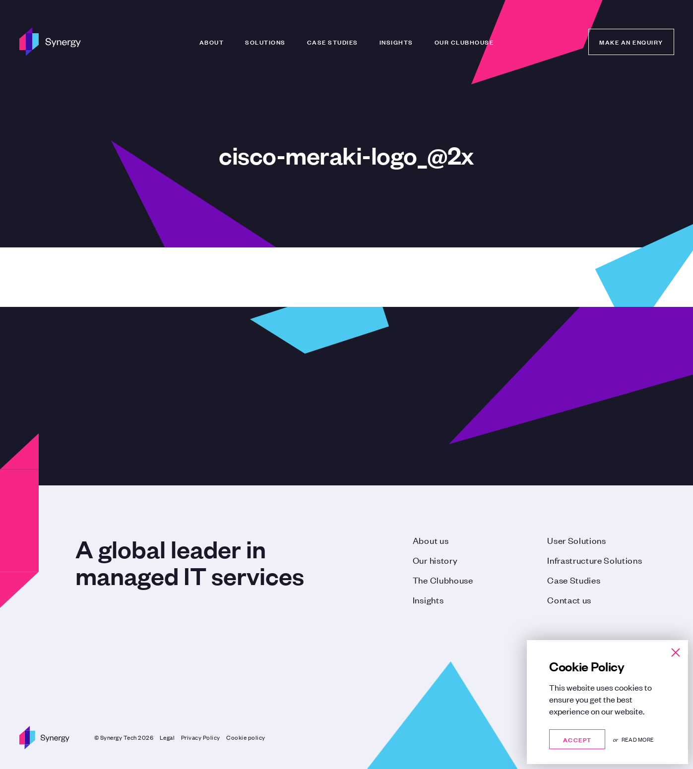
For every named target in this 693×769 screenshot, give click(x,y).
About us (430, 540)
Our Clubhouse (464, 42)
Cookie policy (245, 737)
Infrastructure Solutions (594, 560)
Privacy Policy (200, 737)
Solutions (265, 42)
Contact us (569, 599)
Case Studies (332, 42)
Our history (435, 560)
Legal (167, 737)
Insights (396, 42)
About (211, 42)
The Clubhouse (443, 580)
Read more (638, 739)
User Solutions (576, 540)
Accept (577, 739)
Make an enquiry (631, 42)
